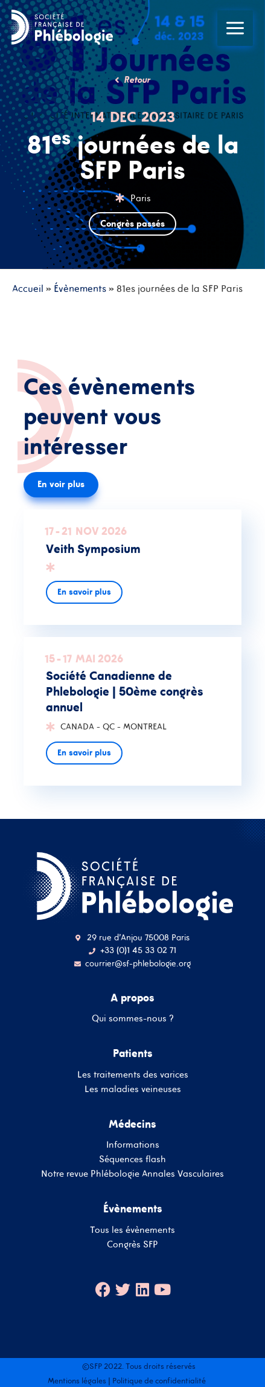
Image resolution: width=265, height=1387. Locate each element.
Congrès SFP (132, 1244)
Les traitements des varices (132, 1074)
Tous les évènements (132, 1229)
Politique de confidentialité (159, 1381)
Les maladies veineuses (133, 1088)
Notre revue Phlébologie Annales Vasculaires (132, 1173)
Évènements (80, 288)
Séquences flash (132, 1159)
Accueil (27, 288)
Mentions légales (77, 1381)
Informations (132, 1144)
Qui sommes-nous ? (133, 1018)
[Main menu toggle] (235, 28)
